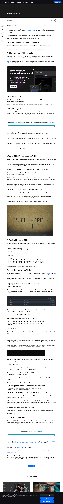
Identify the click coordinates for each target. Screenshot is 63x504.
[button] (14, 2)
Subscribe (53, 47)
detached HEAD (20, 474)
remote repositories (31, 57)
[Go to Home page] (5, 2)
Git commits (9, 88)
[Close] (61, 498)
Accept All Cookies (46, 501)
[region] (31, 498)
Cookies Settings (47, 495)
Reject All (47, 498)
